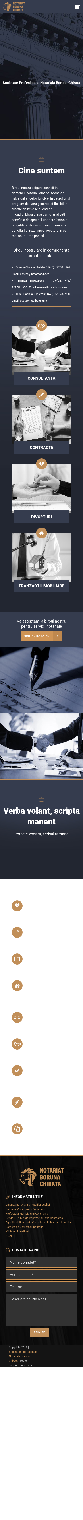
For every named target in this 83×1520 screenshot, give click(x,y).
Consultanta (42, 1044)
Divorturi (38, 906)
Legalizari (39, 1017)
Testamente (41, 959)
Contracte (40, 1102)
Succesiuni (39, 932)
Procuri (36, 1129)
